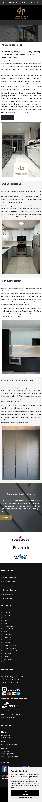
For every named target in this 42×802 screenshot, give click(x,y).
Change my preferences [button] (25, 797)
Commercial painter (9, 590)
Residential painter (9, 582)
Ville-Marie (7, 654)
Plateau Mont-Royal (10, 645)
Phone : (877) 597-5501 (9, 3)
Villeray (6, 656)
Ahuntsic (6, 621)
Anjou (5, 623)
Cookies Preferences (5, 800)
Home (2, 40)
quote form (6, 509)
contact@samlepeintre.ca (9, 744)
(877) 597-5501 (6, 735)
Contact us (8, 117)
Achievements (7, 598)
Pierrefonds (7, 643)
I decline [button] (25, 794)
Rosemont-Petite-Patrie (12, 651)
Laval (5, 632)
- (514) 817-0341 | (19, 3)
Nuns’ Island (7, 637)
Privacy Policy (5, 762)
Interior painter (8, 586)
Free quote (6, 517)
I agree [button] (25, 791)
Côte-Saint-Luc (9, 626)
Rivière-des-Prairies (10, 648)
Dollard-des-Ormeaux (11, 629)
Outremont (7, 640)
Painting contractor (9, 578)
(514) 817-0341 (17, 500)
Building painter (8, 594)
